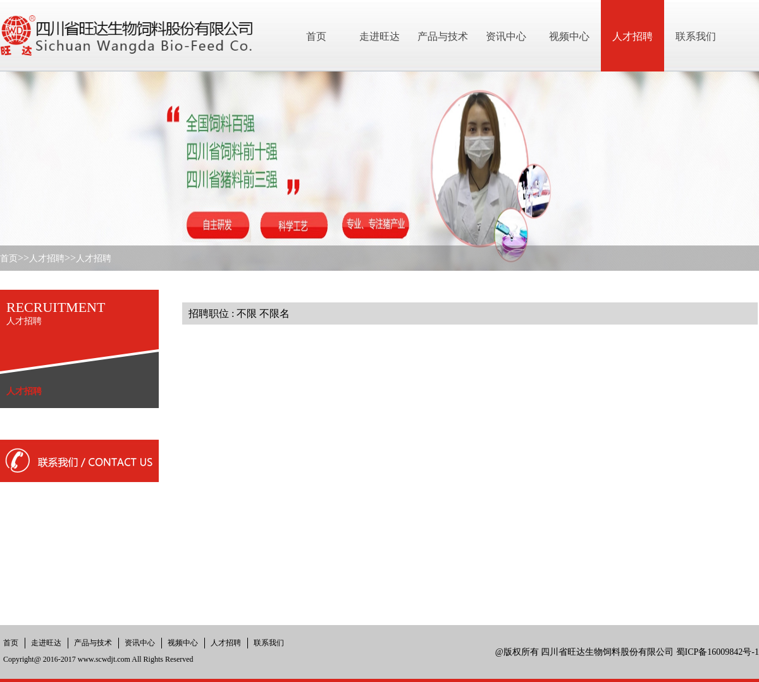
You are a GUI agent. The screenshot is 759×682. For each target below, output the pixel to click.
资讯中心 (140, 642)
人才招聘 (47, 258)
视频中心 (183, 642)
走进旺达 (46, 642)
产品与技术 (93, 642)
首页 (9, 258)
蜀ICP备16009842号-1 (717, 652)
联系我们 (269, 642)
